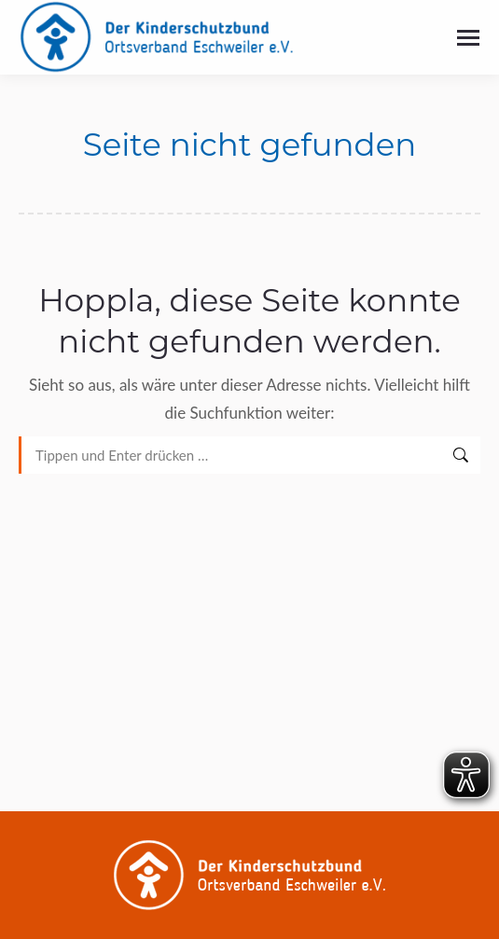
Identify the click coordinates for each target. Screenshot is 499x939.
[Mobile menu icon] (468, 37)
